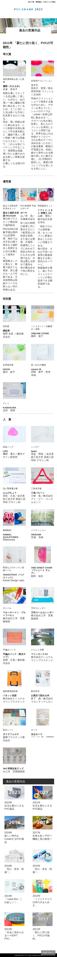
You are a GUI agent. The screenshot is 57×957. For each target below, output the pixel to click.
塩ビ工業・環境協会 (35, 2)
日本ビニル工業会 (49, 2)
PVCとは (51, 14)
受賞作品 (27, 14)
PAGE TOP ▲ (48, 953)
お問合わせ (39, 14)
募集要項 (6, 14)
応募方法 (17, 14)
